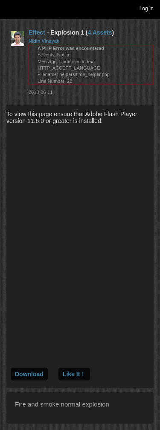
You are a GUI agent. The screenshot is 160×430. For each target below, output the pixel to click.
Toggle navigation (10, 8)
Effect (37, 32)
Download (29, 374)
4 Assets (99, 32)
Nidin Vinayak (44, 41)
